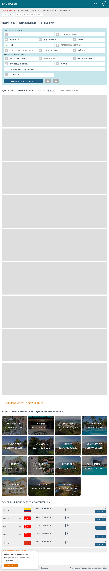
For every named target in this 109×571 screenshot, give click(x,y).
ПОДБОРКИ (23, 10)
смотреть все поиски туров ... (15, 550)
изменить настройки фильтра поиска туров (26, 403)
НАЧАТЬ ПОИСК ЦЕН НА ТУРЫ (23, 81)
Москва (6, 510)
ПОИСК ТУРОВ (8, 10)
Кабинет (97, 4)
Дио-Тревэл (9, 3)
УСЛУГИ (35, 10)
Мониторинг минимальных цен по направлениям (32, 411)
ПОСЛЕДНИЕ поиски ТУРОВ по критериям (26, 502)
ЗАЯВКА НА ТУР (49, 10)
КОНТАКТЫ (65, 10)
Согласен (11, 565)
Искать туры (100, 511)
